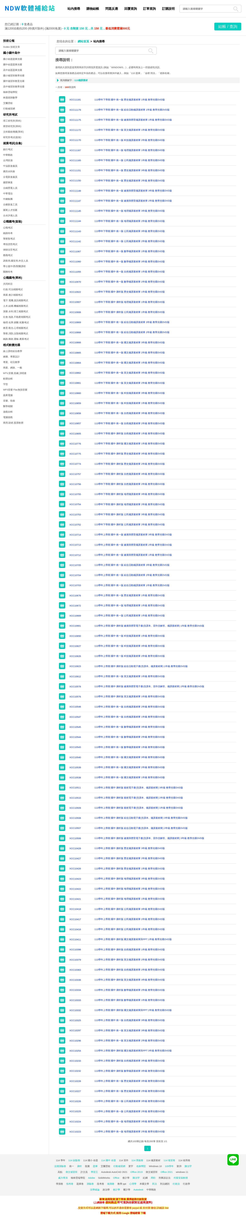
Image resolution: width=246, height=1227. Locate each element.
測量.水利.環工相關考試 (15, 311)
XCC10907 (75, 302)
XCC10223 (75, 1131)
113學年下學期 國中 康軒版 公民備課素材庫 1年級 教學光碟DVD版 (129, 312)
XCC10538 (75, 777)
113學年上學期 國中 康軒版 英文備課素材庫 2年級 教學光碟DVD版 (129, 959)
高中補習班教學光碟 (13, 86)
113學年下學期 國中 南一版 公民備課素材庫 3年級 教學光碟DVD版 (129, 231)
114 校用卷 (184, 1160)
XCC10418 (75, 909)
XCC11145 (75, 211)
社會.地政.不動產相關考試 (16, 317)
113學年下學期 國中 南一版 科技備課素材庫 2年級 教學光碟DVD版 (129, 140)
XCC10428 (75, 848)
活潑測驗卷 (60, 1166)
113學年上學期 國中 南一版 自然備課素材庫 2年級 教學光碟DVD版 (129, 706)
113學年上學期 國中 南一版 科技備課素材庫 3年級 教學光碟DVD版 (129, 646)
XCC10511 (75, 787)
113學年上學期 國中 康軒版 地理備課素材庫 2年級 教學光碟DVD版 (129, 888)
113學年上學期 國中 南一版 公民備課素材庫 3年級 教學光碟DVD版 (129, 1101)
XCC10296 (75, 1040)
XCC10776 (75, 443)
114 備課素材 (153, 1160)
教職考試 (8, 255)
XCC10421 (75, 899)
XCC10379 (75, 959)
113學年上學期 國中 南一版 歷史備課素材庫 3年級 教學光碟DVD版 (129, 1081)
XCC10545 (75, 727)
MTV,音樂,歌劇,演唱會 (14, 373)
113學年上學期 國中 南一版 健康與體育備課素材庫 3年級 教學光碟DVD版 (133, 534)
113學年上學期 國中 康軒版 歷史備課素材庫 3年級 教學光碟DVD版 (129, 848)
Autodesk (138, 1189)
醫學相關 (8, 406)
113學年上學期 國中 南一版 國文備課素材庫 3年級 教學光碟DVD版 (129, 757)
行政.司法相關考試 (13, 289)
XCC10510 (75, 797)
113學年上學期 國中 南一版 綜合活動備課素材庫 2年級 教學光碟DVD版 (132, 575)
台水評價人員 (10, 215)
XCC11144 (75, 221)
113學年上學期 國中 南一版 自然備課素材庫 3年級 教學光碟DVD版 (129, 1020)
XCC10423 (75, 878)
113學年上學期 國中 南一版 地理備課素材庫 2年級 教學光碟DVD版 (129, 1131)
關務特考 (8, 271)
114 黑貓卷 (137, 1160)
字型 (5, 384)
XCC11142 (75, 241)
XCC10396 (75, 949)
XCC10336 (75, 980)
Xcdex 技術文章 (11, 47)
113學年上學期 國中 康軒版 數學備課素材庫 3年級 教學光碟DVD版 (129, 1071)
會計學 (125, 1177)
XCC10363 (75, 969)
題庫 (95, 1166)
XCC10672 (75, 605)
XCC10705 (75, 565)
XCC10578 (75, 686)
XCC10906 (75, 312)
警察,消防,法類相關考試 (15, 333)
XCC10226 (75, 1101)
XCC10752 (75, 524)
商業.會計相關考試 (13, 295)
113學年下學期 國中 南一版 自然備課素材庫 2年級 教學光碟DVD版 (129, 423)
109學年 (169, 1166)
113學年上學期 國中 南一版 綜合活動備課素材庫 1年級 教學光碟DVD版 (132, 585)
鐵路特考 (8, 233)
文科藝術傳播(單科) (13, 131)
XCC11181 (75, 99)
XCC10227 (75, 1091)
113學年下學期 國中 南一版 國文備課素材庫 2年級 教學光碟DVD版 (129, 352)
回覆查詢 (130, 8)
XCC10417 (75, 919)
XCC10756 (75, 484)
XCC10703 (75, 585)
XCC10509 (75, 808)
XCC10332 (75, 1010)
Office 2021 (167, 1172)
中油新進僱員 (10, 166)
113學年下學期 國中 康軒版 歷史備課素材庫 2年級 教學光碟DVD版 (129, 463)
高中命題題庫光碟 (12, 70)
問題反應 (111, 8)
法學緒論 (95, 1189)
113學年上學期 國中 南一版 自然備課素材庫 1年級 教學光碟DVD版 (129, 716)
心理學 (132, 1183)
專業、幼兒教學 (11, 362)
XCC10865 (75, 352)
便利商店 (111, 1202)
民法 (154, 1183)
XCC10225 (75, 1111)
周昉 (153, 1177)
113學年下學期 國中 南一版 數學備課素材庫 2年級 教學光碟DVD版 (129, 281)
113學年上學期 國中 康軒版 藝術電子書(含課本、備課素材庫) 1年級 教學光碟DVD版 (138, 807)
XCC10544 (75, 737)
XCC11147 (75, 201)
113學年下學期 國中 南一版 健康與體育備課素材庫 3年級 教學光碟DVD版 (133, 190)
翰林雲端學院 (10, 92)
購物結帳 (92, 8)
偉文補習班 (71, 1172)
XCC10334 (75, 990)
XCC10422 (75, 888)
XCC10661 (75, 625)
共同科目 (8, 283)
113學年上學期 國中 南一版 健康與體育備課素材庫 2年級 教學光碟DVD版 (133, 544)
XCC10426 (75, 868)
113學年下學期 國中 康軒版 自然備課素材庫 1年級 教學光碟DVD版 (129, 433)
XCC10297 (75, 1030)
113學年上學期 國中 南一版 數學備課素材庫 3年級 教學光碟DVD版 (129, 726)
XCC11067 (75, 251)
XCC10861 (75, 383)
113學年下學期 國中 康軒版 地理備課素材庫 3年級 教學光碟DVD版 (129, 494)
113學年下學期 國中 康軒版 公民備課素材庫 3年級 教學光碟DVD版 (129, 514)
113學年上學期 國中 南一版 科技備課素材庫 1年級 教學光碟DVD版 (129, 635)
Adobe (91, 1177)
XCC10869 (75, 322)
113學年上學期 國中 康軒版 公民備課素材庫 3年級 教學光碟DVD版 (129, 909)
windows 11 (182, 1172)
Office (116, 1177)
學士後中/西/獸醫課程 (14, 266)
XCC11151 (75, 170)
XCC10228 (75, 1081)
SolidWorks (104, 1177)
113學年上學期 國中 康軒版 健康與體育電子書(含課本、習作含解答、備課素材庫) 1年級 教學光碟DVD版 (149, 625)
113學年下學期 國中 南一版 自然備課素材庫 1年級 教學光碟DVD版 (129, 271)
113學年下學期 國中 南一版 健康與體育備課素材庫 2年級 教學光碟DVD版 (133, 200)
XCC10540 (75, 757)
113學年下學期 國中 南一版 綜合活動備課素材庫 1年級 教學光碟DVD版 (132, 109)
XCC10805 (75, 433)
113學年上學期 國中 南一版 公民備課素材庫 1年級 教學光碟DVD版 (129, 615)
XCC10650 (75, 636)
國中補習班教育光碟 (13, 81)
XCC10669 (75, 615)
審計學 (126, 1189)
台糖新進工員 (10, 204)
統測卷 (110, 1183)
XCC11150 (75, 180)
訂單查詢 (149, 8)
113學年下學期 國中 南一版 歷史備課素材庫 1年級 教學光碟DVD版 (129, 99)
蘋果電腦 (8, 395)
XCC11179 (75, 109)
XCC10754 (75, 504)
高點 (60, 1172)
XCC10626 (75, 656)
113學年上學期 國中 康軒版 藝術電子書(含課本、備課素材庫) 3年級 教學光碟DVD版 (138, 787)
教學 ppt (121, 1183)
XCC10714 (75, 534)
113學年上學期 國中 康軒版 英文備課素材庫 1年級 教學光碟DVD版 (129, 696)
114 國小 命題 (90, 1160)
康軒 (79, 1166)
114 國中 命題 (108, 1160)
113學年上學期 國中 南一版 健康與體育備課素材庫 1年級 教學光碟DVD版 (133, 555)
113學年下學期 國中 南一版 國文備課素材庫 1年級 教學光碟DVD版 (129, 362)
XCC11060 (75, 261)
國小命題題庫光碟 (12, 59)
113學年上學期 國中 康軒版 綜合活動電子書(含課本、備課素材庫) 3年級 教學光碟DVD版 (141, 817)
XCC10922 (75, 292)
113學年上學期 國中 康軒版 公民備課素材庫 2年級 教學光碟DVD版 (129, 919)
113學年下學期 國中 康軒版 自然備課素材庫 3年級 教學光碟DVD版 (129, 474)
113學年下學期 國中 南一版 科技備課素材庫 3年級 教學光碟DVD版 (129, 393)
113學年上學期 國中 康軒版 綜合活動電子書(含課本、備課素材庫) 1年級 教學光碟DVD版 (141, 666)
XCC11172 (75, 130)
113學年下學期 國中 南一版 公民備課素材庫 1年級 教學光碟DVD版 (129, 160)
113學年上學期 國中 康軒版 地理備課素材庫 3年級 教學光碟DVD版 (129, 878)
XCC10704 (75, 575)
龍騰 (87, 1166)
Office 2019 (136, 1172)
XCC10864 (75, 362)
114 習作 (123, 1160)
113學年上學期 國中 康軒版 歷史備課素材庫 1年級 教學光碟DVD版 (129, 868)
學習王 (94, 1172)
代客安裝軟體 (181, 1177)
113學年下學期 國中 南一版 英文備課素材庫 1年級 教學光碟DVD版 (129, 129)
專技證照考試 (10, 244)
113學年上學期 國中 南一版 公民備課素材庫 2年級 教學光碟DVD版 (129, 1111)
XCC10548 (75, 706)
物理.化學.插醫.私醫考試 (16, 322)
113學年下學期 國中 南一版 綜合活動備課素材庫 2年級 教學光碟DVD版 (132, 332)
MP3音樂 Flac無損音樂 (15, 389)
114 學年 (60, 1160)
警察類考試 (9, 238)
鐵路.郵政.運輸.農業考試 (16, 339)
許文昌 (84, 1172)
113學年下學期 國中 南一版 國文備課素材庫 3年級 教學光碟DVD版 (129, 342)
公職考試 (8, 227)
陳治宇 (188, 1166)
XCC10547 (75, 717)
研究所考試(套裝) (12, 137)
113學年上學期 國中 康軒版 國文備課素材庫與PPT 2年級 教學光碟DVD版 (133, 1010)
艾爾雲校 (8, 103)
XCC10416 (75, 929)
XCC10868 (75, 332)
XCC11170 (75, 140)
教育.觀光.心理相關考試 (15, 328)
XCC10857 (75, 423)
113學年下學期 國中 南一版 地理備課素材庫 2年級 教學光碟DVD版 (129, 221)
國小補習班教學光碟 (13, 75)
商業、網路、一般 (12, 367)
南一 (71, 1166)
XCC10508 (75, 818)
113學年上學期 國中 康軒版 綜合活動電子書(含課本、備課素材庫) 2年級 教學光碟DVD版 (141, 828)
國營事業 (8, 182)
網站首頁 (83, 41)
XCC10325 (75, 1020)
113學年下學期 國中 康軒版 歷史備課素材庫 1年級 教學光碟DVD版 (129, 291)
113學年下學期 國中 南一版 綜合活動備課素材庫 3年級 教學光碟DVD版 (132, 322)
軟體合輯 (8, 378)
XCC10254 (75, 1050)
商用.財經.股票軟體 (13, 422)
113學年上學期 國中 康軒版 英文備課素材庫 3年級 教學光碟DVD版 (129, 979)
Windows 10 (155, 1166)
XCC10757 (75, 474)
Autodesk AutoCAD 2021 (114, 1172)
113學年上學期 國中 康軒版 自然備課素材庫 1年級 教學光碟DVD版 (129, 949)
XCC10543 (75, 747)
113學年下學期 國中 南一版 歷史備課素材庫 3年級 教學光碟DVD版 (129, 170)
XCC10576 (75, 696)
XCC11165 (75, 160)
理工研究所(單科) (12, 120)
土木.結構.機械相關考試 (15, 306)
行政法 (176, 1183)
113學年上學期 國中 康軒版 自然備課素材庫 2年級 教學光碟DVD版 (129, 969)
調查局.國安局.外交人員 (15, 260)
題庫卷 (80, 1183)
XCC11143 (75, 231)
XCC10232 (75, 1071)
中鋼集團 (8, 199)
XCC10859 (75, 403)
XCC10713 (75, 544)
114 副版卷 (74, 1160)
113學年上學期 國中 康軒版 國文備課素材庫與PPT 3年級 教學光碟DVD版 (133, 1050)
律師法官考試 (10, 249)
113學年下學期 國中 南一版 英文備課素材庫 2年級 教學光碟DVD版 (129, 383)
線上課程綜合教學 (12, 351)
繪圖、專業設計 (11, 356)
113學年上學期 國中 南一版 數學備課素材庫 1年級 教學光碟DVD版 (129, 747)
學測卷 (59, 1183)
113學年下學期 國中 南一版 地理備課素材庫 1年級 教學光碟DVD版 (129, 150)
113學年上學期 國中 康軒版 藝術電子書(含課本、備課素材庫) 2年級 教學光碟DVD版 (138, 797)
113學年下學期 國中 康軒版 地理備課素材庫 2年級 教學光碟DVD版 (129, 504)
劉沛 (179, 1166)
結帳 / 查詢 (227, 26)
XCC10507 (75, 828)
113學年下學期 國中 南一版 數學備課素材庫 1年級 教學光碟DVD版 (129, 251)
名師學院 (141, 1166)
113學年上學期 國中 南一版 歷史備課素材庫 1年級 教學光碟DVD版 (129, 595)
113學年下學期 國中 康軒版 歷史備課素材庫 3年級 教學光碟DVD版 (129, 453)
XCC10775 (75, 453)
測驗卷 (90, 1183)
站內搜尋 (73, 8)
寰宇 (130, 1166)
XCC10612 (75, 676)
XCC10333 (75, 1000)
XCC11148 (75, 190)
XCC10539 (75, 767)
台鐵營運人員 (10, 188)
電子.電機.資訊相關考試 (15, 300)
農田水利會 (9, 171)
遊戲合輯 (8, 411)
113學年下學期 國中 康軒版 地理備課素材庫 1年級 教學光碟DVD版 (129, 302)
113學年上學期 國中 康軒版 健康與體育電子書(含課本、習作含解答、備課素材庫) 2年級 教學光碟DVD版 (149, 686)
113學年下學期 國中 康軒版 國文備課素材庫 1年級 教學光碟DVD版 (129, 443)
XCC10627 (75, 646)
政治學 (106, 1189)
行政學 (186, 1183)
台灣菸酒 (8, 160)
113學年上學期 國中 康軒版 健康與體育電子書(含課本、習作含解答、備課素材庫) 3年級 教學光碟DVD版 (149, 838)
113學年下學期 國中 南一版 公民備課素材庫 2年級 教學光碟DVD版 (129, 241)
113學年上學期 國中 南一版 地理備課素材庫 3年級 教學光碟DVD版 (129, 1121)
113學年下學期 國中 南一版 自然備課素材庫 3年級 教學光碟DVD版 (129, 413)
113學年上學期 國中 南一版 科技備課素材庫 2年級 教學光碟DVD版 (129, 656)
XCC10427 (75, 858)
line (167, 1208)
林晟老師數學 (10, 97)
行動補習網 (9, 108)
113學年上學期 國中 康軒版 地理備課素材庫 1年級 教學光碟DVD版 (129, 898)
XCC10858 (75, 413)
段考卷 (100, 1183)
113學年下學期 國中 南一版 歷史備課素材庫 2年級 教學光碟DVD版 (129, 180)
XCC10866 (75, 342)
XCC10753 (75, 514)
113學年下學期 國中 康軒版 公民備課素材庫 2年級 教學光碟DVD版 (129, 524)
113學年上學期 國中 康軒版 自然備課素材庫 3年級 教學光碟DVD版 (129, 1060)
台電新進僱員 (10, 177)
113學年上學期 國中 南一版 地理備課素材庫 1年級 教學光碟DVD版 (129, 605)
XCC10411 (75, 939)
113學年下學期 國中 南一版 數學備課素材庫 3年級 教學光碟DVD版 (129, 261)
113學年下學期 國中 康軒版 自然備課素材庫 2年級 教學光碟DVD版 (129, 484)
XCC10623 (75, 666)
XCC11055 (75, 271)
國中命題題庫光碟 (12, 64)
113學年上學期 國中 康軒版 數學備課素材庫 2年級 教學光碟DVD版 (129, 990)
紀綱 (145, 1177)
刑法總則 (165, 1183)
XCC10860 (75, 393)
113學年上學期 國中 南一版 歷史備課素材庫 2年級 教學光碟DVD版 (129, 1091)
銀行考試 (8, 149)
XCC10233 (75, 1060)
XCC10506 (75, 838)
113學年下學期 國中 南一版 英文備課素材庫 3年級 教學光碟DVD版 (129, 372)
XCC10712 (75, 555)
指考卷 (69, 1183)
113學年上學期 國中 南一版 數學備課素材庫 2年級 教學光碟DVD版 (129, 737)
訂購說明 (168, 8)
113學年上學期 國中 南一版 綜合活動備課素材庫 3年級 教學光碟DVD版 (132, 565)
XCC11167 (75, 150)
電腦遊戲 (8, 417)
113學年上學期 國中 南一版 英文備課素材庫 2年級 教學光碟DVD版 (129, 1040)
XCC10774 (75, 463)
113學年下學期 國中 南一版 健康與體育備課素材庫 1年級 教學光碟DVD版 (133, 119)
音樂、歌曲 (9, 400)
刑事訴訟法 (164, 1177)
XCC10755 (75, 494)
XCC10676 (75, 595)
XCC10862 (75, 372)
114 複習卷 (169, 1160)
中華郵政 (8, 155)
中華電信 (8, 193)
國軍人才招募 (10, 210)
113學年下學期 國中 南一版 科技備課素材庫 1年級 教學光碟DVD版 (129, 403)
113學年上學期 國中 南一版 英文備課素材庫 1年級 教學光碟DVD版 (129, 676)
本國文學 (144, 1183)
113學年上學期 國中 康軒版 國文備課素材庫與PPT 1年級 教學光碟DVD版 (133, 939)
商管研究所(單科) (12, 126)
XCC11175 (75, 120)
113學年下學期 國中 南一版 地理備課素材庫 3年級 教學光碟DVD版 (129, 210)
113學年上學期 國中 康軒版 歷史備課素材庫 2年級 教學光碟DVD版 (129, 858)
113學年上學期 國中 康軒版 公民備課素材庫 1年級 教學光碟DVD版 (129, 929)
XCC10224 (75, 1121)
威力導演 (63, 1177)
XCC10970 (75, 281)
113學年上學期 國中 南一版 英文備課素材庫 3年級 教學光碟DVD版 (129, 1030)
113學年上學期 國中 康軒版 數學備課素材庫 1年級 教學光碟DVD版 (129, 1000)
